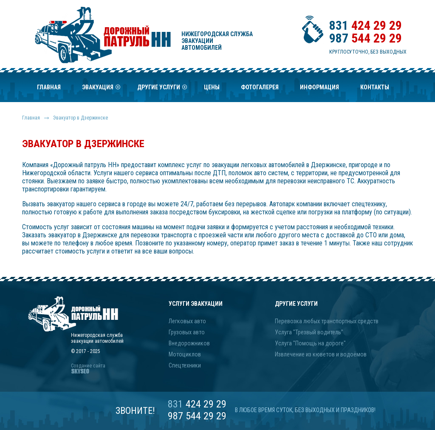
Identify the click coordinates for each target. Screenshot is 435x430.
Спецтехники (185, 365)
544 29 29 (365, 38)
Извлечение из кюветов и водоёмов (321, 354)
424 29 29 (365, 25)
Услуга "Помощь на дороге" (310, 343)
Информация (319, 87)
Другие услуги (162, 90)
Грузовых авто (187, 332)
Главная (49, 87)
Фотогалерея (260, 87)
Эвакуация (101, 90)
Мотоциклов (185, 354)
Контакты (374, 87)
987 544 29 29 (197, 416)
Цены (212, 87)
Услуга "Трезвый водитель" (309, 332)
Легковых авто (187, 321)
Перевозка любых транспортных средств (327, 321)
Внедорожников (189, 343)
